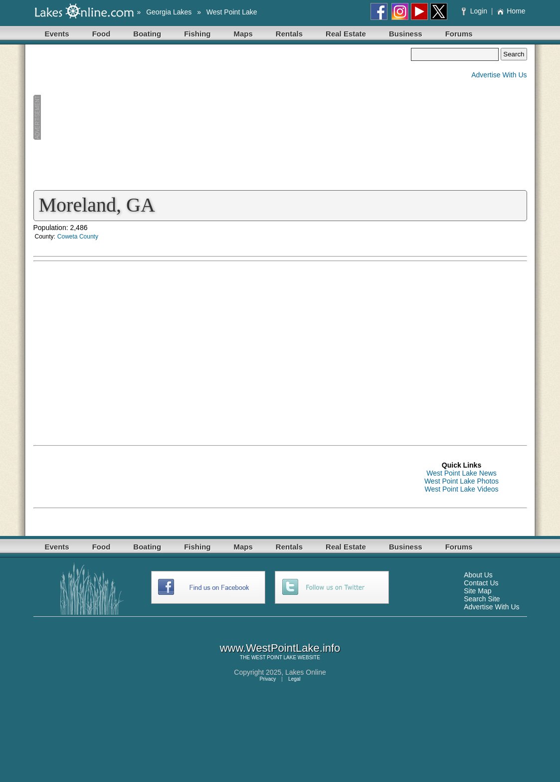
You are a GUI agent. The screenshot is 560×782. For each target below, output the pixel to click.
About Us (478, 575)
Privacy (267, 679)
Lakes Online (305, 672)
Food (101, 33)
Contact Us (481, 583)
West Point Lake (231, 12)
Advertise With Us (499, 75)
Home (511, 11)
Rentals (289, 33)
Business (405, 33)
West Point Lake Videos (461, 489)
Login (475, 11)
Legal (294, 679)
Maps (243, 33)
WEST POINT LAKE (273, 657)
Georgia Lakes (168, 12)
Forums (459, 33)
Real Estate (346, 33)
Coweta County (77, 236)
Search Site (482, 599)
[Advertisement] (222, 118)
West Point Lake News (461, 473)
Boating (147, 33)
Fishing (197, 33)
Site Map (477, 591)
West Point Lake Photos (461, 481)
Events (57, 33)
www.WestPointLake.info (280, 648)
